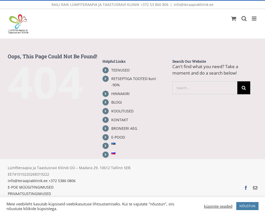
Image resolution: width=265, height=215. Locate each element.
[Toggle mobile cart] (233, 18)
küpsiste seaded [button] (218, 206)
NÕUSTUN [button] (247, 206)
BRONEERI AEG (124, 128)
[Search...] (204, 87)
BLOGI (116, 102)
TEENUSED (120, 70)
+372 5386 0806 (62, 180)
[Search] (243, 87)
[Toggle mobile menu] (254, 18)
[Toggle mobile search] (244, 18)
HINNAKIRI (120, 93)
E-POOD (118, 137)
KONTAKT (119, 119)
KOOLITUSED (122, 111)
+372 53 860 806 (154, 4)
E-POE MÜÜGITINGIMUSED (31, 187)
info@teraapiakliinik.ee (194, 4)
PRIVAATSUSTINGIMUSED (29, 193)
